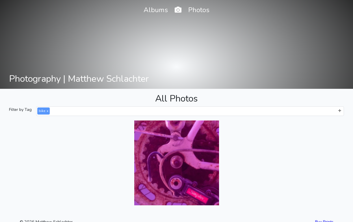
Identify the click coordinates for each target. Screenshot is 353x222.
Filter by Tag (20, 109)
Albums (156, 9)
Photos (198, 9)
